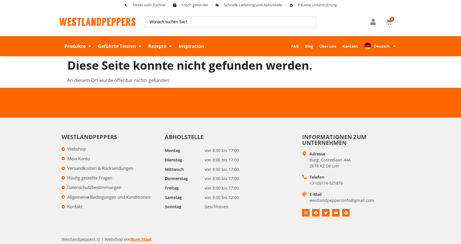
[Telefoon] (304, 177)
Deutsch (385, 46)
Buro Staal (141, 239)
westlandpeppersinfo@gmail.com (342, 200)
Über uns (327, 46)
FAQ (295, 46)
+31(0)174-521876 (326, 183)
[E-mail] (304, 194)
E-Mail (316, 194)
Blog (309, 46)
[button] (78, 46)
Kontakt (350, 46)
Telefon (317, 177)
